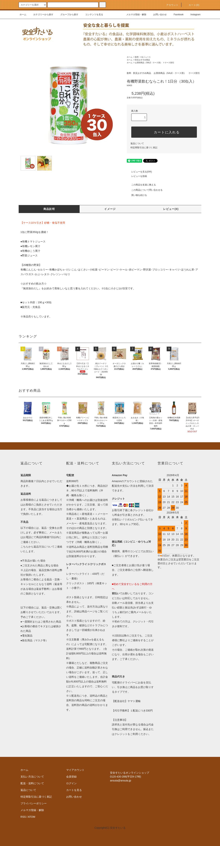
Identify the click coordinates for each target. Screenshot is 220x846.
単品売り (28, 316)
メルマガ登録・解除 (134, 14)
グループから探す (67, 14)
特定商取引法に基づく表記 (144, 147)
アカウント (170, 5)
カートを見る (74, 790)
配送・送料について (32, 783)
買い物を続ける (137, 195)
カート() (191, 5)
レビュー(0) (171, 208)
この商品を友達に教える (141, 184)
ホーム (23, 14)
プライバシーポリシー (34, 803)
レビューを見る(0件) (139, 171)
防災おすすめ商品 (142, 60)
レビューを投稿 (137, 176)
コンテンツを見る (92, 14)
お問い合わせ (158, 14)
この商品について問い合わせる (145, 190)
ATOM (31, 816)
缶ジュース (146, 57)
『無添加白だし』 (31, 288)
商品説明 (49, 208)
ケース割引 (169, 63)
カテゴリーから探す (41, 14)
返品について (137, 143)
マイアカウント (75, 769)
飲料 (137, 57)
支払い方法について (32, 776)
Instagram (193, 14)
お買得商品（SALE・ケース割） (148, 63)
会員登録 (71, 776)
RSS (23, 816)
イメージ (110, 208)
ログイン (71, 783)
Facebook (176, 14)
